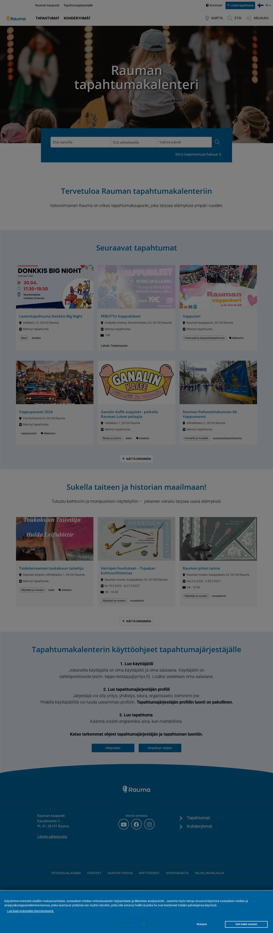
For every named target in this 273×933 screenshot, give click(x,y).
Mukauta (202, 924)
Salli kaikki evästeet (246, 924)
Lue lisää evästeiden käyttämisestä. (30, 911)
